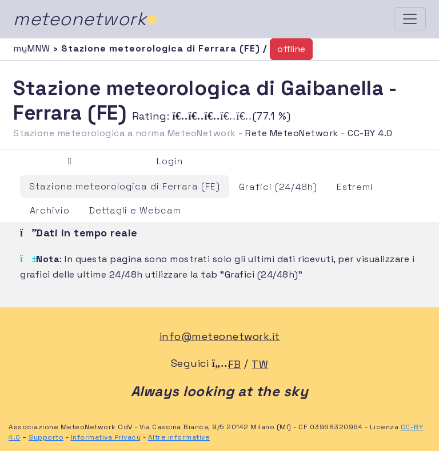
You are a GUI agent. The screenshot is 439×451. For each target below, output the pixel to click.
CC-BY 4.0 (370, 133)
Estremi (355, 187)
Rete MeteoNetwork (291, 133)
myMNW (33, 48)
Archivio (50, 210)
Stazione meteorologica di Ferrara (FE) (124, 186)
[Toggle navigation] (410, 18)
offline (291, 49)
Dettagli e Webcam (135, 210)
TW (260, 364)
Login (170, 161)
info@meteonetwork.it (219, 336)
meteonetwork (85, 18)
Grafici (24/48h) (278, 187)
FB (234, 364)
